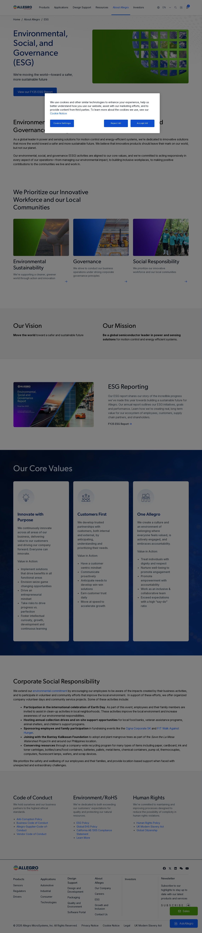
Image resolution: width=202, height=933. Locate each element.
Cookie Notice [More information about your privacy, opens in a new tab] (58, 113)
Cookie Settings (62, 123)
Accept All (142, 123)
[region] (102, 113)
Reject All (116, 123)
